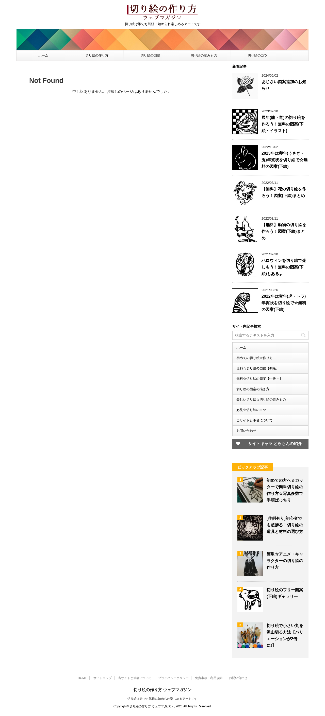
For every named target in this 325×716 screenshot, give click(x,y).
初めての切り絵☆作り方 (254, 358)
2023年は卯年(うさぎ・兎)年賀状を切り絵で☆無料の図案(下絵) (284, 160)
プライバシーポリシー (173, 678)
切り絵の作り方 (96, 55)
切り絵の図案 (150, 55)
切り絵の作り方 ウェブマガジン (162, 690)
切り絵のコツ (257, 55)
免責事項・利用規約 (208, 678)
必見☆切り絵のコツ (251, 410)
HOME (82, 678)
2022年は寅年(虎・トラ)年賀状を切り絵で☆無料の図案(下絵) (284, 303)
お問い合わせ (246, 431)
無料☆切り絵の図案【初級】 (257, 368)
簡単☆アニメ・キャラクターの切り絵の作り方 (285, 560)
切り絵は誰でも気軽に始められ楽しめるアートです (162, 699)
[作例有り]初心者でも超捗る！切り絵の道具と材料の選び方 (285, 525)
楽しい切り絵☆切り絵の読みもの (261, 399)
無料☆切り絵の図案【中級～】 (259, 379)
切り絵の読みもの (204, 55)
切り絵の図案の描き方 (252, 389)
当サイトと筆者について (254, 420)
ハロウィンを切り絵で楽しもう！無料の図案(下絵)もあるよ (284, 267)
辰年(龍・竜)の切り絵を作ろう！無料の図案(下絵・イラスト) (283, 124)
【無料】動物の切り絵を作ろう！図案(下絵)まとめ (284, 231)
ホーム (43, 55)
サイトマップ (102, 678)
